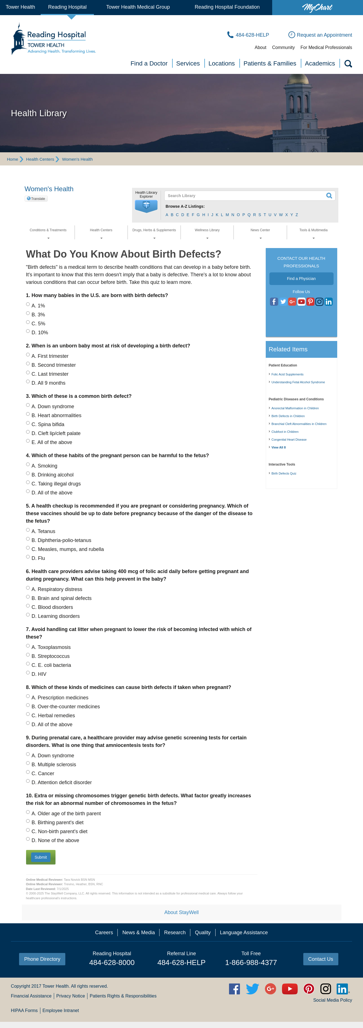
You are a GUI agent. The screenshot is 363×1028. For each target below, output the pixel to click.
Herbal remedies (53, 715)
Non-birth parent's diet (60, 831)
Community (283, 47)
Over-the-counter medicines (66, 706)
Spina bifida (48, 424)
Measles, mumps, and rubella (68, 549)
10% (40, 332)
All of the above (52, 442)
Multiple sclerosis (54, 764)
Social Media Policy (332, 1000)
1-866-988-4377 (251, 962)
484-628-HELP (181, 962)
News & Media (138, 932)
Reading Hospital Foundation (227, 7)
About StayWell (181, 912)
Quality (203, 932)
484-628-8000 (112, 962)
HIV (39, 674)
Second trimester (54, 365)
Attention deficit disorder (62, 782)
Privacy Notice (70, 996)
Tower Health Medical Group (138, 7)
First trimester (50, 356)
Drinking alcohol (53, 475)
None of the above (55, 840)
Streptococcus (51, 656)
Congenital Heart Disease (289, 439)
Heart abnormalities (57, 415)
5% (38, 323)
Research (175, 932)
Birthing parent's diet (58, 822)
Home (12, 159)
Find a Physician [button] (301, 278)
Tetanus (44, 531)
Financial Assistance (31, 996)
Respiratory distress (57, 589)
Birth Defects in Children (288, 416)
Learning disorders (56, 616)
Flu (38, 558)
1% (38, 306)
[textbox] (247, 195)
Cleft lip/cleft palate (56, 433)
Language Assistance (244, 932)
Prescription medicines (60, 697)
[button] (146, 206)
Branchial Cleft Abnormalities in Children (299, 424)
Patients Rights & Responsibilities (123, 996)
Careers (104, 932)
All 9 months (49, 383)
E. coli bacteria (51, 665)
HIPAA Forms (24, 1010)
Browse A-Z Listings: (185, 206)
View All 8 (279, 447)
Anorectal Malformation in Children (295, 408)
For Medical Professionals (326, 47)
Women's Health (77, 159)
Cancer (43, 773)
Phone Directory (42, 959)
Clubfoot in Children (285, 431)
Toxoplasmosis (51, 647)
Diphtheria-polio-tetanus (61, 540)
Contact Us (320, 959)
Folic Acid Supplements (288, 374)
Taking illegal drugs (56, 484)
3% (38, 314)
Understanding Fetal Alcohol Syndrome (298, 382)
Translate (38, 199)
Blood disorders (52, 607)
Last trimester (50, 374)
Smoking (44, 466)
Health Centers (40, 159)
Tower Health (20, 7)
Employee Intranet (61, 1010)
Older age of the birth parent (66, 813)
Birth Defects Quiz (284, 473)
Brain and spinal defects (62, 598)
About (260, 47)
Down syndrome (53, 406)
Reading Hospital (67, 7)
